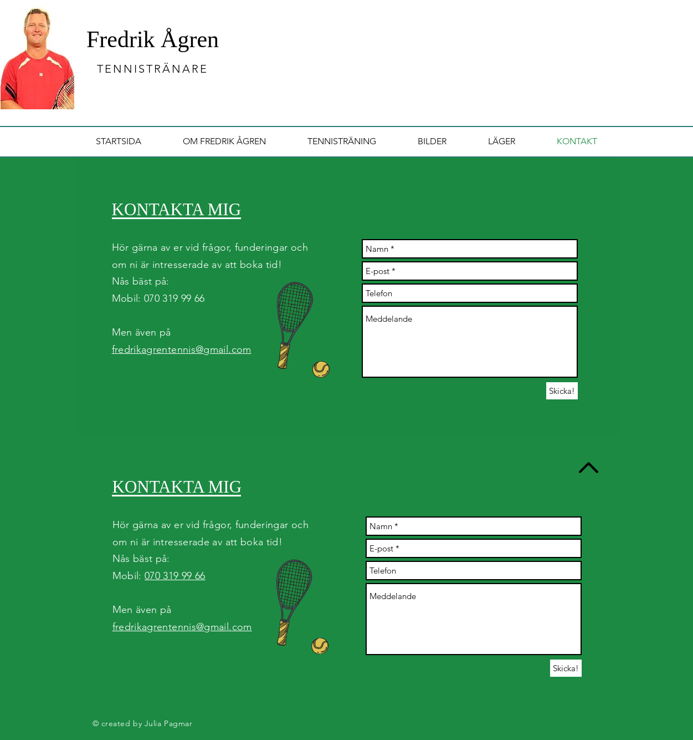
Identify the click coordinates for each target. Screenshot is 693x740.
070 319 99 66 (175, 576)
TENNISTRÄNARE (152, 68)
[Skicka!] (562, 390)
